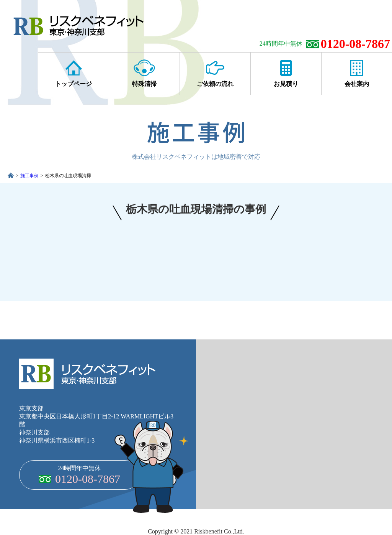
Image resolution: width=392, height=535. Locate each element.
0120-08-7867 (355, 44)
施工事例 (29, 175)
